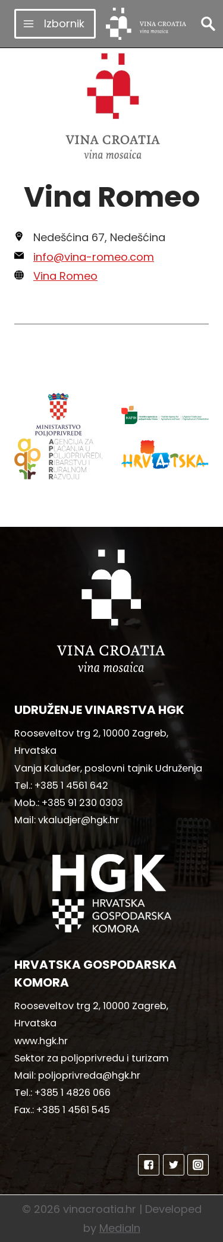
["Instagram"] (198, 1164)
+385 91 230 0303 (82, 803)
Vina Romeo (65, 275)
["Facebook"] (148, 1164)
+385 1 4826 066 (72, 1092)
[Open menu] (55, 23)
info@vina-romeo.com (93, 256)
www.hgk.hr (41, 1041)
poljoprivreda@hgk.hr (89, 1075)
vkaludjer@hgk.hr (78, 820)
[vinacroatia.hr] (146, 24)
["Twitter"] (173, 1164)
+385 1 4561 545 (73, 1110)
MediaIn (119, 1228)
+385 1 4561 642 (71, 785)
